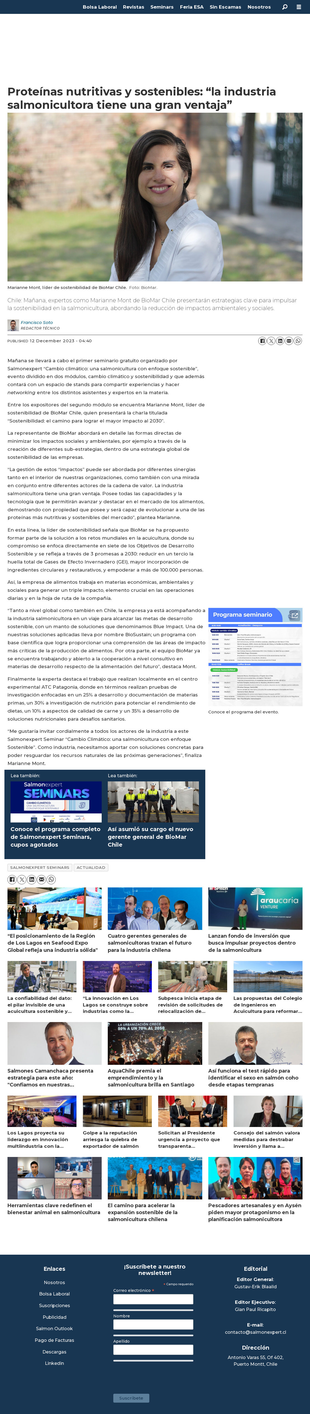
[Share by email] (289, 341)
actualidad (91, 867)
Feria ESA (192, 7)
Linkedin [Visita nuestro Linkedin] (54, 1363)
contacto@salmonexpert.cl (255, 1332)
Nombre (121, 1316)
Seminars (162, 7)
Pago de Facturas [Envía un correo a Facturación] (54, 1340)
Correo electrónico (133, 1290)
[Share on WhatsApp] (298, 341)
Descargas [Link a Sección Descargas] (54, 1352)
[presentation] (155, 1375)
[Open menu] (299, 7)
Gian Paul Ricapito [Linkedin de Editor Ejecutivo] (255, 1309)
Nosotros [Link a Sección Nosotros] (54, 1283)
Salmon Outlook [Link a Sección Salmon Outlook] (54, 1329)
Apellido (121, 1341)
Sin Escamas (225, 7)
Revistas (133, 7)
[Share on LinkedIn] (280, 341)
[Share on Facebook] (262, 341)
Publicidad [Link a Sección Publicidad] (54, 1317)
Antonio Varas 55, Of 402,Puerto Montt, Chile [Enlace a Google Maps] (255, 1361)
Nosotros (259, 7)
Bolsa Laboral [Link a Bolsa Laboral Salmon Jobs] (54, 1294)
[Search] (285, 7)
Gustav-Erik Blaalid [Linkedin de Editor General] (255, 1286)
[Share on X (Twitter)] (271, 341)
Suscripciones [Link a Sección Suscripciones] (54, 1306)
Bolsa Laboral (100, 7)
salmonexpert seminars (39, 867)
